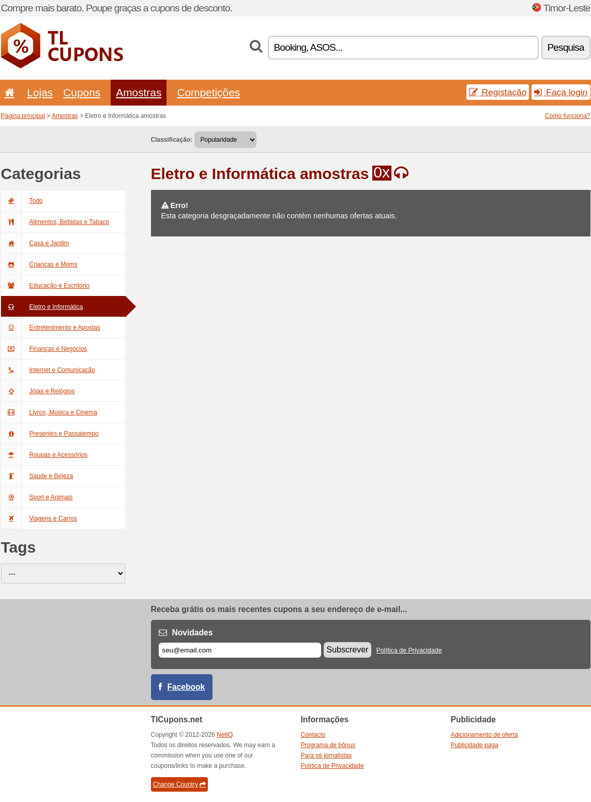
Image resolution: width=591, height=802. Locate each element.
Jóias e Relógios (38, 391)
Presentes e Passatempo (50, 433)
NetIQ (225, 734)
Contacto (313, 734)
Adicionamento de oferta (484, 734)
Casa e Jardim (35, 243)
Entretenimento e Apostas (50, 327)
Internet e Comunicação (48, 370)
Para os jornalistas (326, 755)
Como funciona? (567, 116)
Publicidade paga (474, 745)
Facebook (186, 686)
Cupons (81, 92)
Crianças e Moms (39, 264)
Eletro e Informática (42, 306)
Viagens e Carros (39, 518)
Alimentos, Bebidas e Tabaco (55, 222)
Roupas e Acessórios (44, 454)
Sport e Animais (37, 497)
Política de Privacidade (409, 650)
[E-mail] (240, 650)
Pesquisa (566, 47)
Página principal (23, 116)
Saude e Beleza (37, 476)
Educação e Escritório (45, 285)
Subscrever (348, 649)
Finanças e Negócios (44, 348)
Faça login (560, 92)
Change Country (179, 784)
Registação (498, 92)
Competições (208, 92)
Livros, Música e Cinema (49, 412)
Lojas (40, 92)
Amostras (138, 92)
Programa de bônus (328, 745)
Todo (22, 200)
